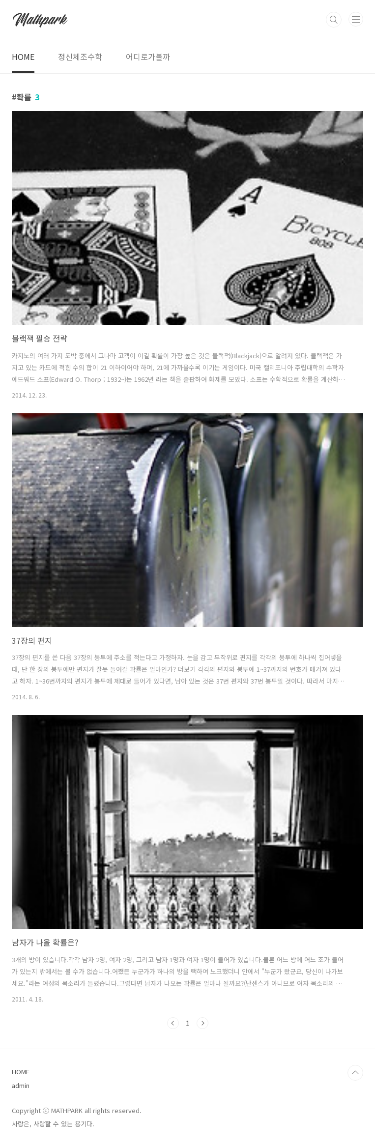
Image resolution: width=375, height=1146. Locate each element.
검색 (333, 19)
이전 (173, 1023)
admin (20, 1085)
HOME (23, 56)
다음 (202, 1023)
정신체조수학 (80, 56)
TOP (355, 1073)
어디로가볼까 (148, 56)
